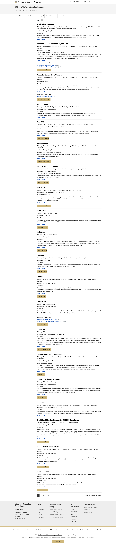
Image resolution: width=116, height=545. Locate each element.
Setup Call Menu (42, 250)
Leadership (41, 509)
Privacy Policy (49, 530)
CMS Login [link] (58, 541)
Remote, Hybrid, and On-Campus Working (55, 511)
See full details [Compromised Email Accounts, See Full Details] (41, 394)
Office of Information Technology (30, 7)
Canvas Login (41, 296)
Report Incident (42, 397)
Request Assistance (43, 442)
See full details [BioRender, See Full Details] (41, 203)
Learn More (41, 374)
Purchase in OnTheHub (44, 70)
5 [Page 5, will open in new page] (48, 495)
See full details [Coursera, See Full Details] (41, 415)
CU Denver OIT (88, 512)
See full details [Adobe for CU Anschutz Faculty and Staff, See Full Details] (41, 60)
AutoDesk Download (43, 138)
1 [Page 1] (38, 495)
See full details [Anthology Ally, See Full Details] (41, 117)
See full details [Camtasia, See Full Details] (41, 268)
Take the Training (42, 324)
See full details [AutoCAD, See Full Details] (41, 135)
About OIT (40, 506)
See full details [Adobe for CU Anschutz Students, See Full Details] (41, 92)
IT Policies (41, 517)
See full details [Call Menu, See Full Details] (41, 247)
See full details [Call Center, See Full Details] (41, 224)
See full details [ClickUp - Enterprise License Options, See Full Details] (41, 371)
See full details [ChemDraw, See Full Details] (41, 346)
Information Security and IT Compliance (91, 508)
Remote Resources (64, 15)
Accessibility (70, 530)
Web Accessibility (74, 515)
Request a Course (42, 490)
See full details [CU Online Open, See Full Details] (41, 487)
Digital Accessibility (74, 510)
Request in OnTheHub (44, 99)
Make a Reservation (43, 182)
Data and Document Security (56, 517)
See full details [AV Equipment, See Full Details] (41, 158)
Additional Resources (73, 520)
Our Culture (40, 513)
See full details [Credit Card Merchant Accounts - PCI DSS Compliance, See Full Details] (41, 439)
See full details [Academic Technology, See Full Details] (41, 39)
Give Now (100, 530)
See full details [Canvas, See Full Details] (41, 293)
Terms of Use (60, 530)
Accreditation (80, 530)
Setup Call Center (42, 227)
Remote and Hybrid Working (55, 506)
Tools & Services (21, 15)
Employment (90, 530)
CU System (39, 530)
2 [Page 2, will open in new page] (40, 495)
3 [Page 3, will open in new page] (43, 495)
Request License (42, 271)
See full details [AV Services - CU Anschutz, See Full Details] (41, 179)
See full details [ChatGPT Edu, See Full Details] (41, 315)
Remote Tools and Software (56, 514)
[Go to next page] (51, 495)
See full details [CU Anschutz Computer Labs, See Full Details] (41, 464)
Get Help (31, 15)
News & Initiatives (51, 15)
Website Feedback (28, 530)
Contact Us (16, 530)
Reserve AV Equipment (44, 161)
